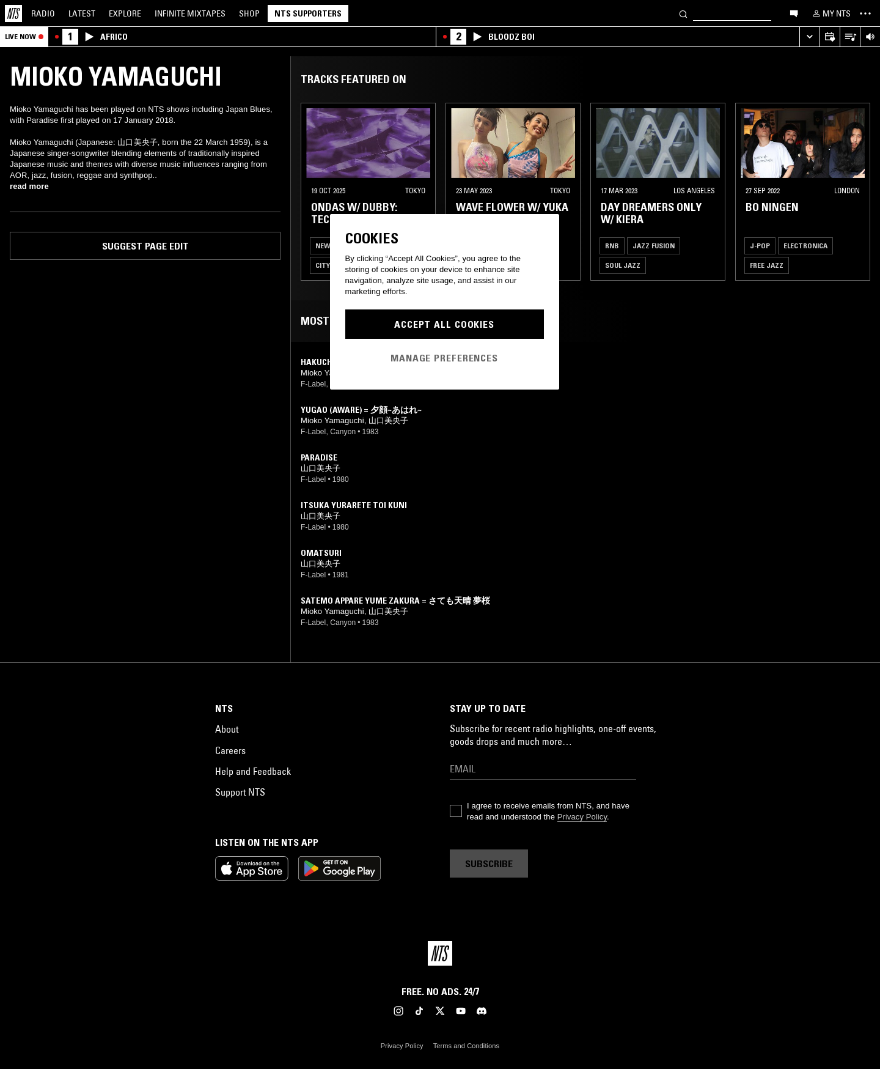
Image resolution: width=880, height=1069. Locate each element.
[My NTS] (830, 13)
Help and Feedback (253, 771)
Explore (125, 13)
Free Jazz (766, 265)
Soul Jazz (622, 265)
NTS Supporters (308, 13)
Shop (249, 13)
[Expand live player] (809, 37)
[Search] (683, 13)
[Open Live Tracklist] (850, 37)
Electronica (805, 245)
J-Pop (760, 245)
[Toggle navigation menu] (865, 13)
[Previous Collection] (857, 191)
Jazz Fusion (653, 245)
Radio (43, 13)
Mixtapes (190, 13)
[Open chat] (794, 13)
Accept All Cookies (444, 324)
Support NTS (240, 792)
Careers (230, 750)
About (226, 729)
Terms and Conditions (466, 1045)
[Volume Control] (870, 37)
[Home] (13, 13)
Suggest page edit (145, 246)
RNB (612, 245)
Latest (81, 13)
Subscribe (489, 863)
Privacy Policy (582, 816)
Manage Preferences (444, 358)
